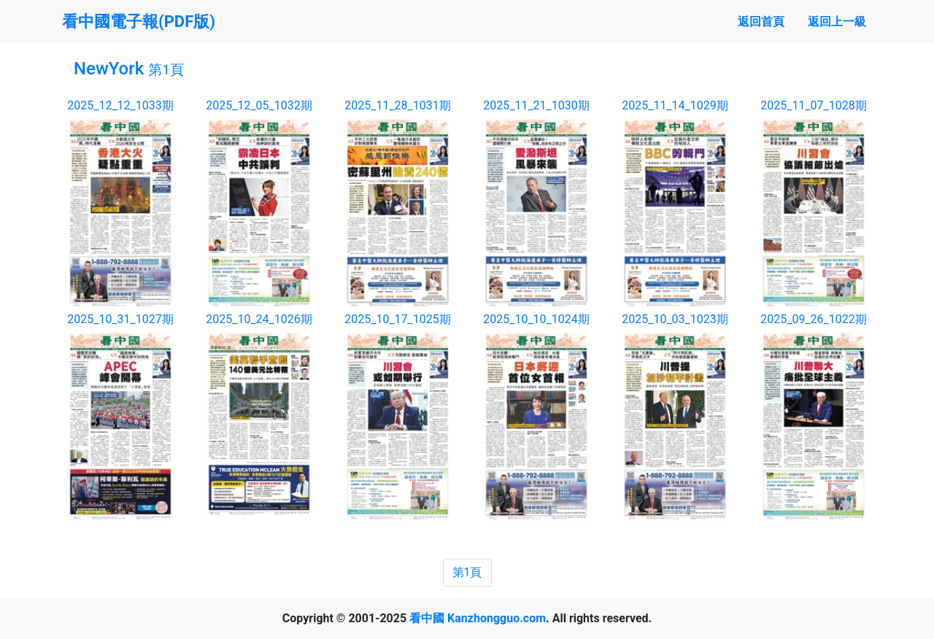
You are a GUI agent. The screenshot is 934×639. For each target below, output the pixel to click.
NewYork (129, 68)
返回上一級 (837, 21)
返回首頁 (761, 21)
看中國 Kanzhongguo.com (477, 618)
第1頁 (467, 572)
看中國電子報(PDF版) (138, 21)
